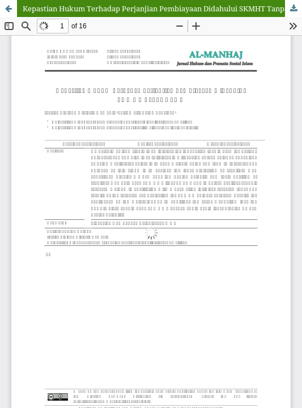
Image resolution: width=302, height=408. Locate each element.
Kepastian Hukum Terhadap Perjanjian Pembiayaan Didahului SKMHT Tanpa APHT (162, 8)
